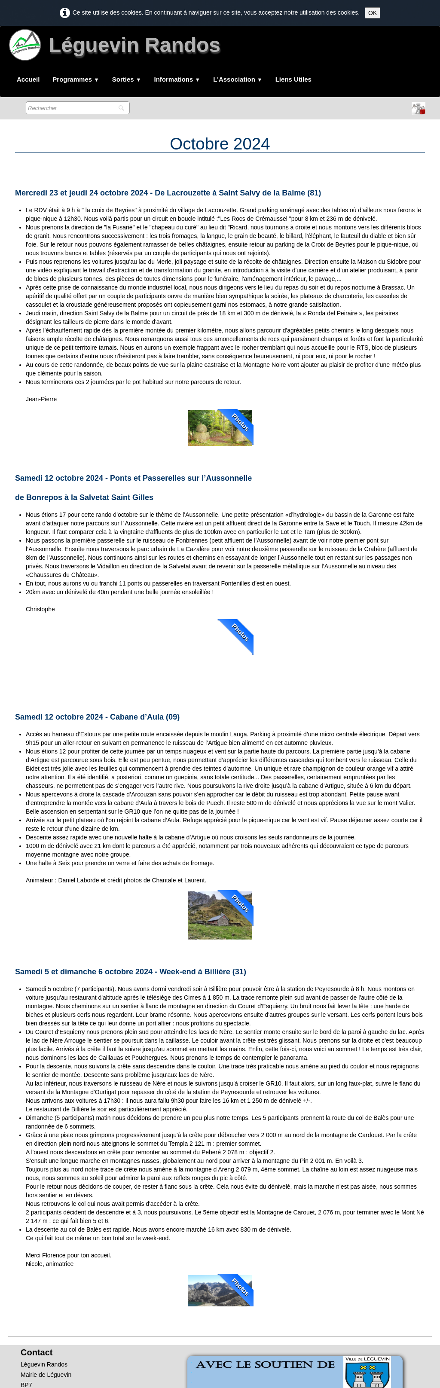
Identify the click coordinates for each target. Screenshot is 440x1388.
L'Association (238, 79)
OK (372, 12)
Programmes (75, 79)
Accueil (28, 79)
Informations (177, 79)
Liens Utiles (293, 79)
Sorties (126, 79)
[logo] (116, 49)
